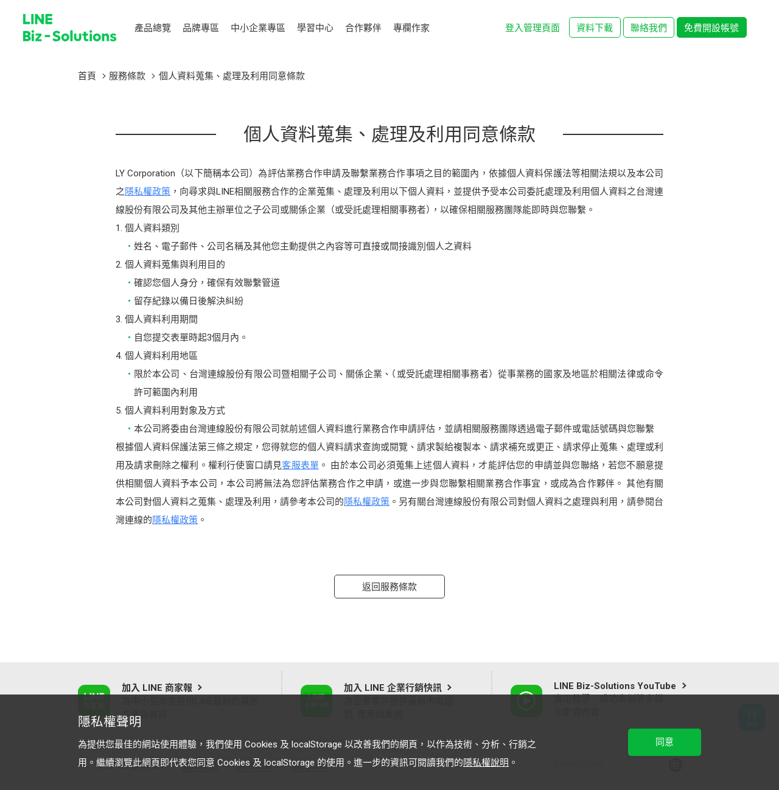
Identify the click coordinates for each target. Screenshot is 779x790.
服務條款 (127, 76)
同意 (664, 741)
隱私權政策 (147, 191)
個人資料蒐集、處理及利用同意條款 (232, 76)
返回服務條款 (389, 586)
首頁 (87, 76)
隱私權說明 (486, 762)
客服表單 (300, 465)
